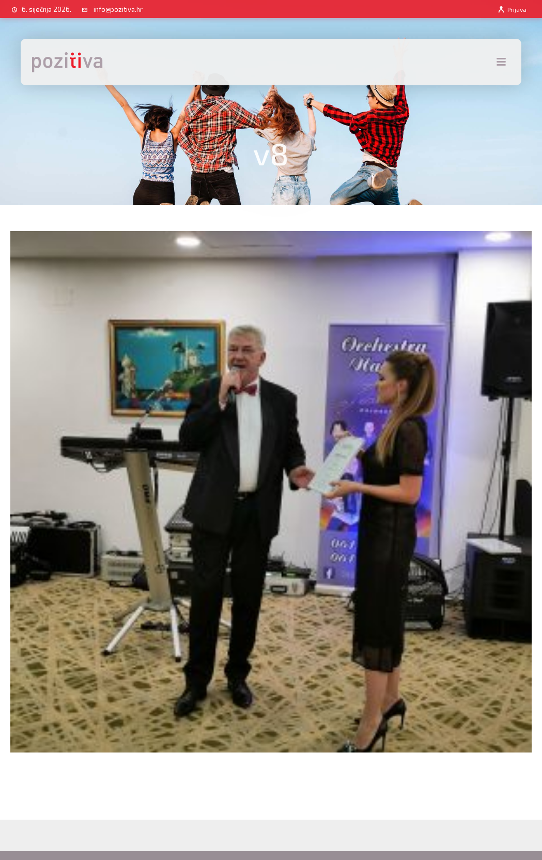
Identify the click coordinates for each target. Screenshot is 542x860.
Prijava (511, 9)
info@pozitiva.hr (118, 9)
